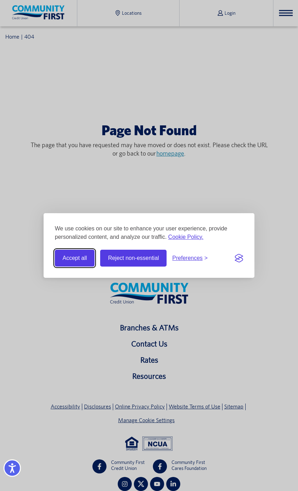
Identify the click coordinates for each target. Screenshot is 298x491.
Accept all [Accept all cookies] (75, 258)
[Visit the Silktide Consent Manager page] (239, 258)
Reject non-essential (133, 258)
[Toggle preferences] (190, 258)
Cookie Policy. (185, 237)
